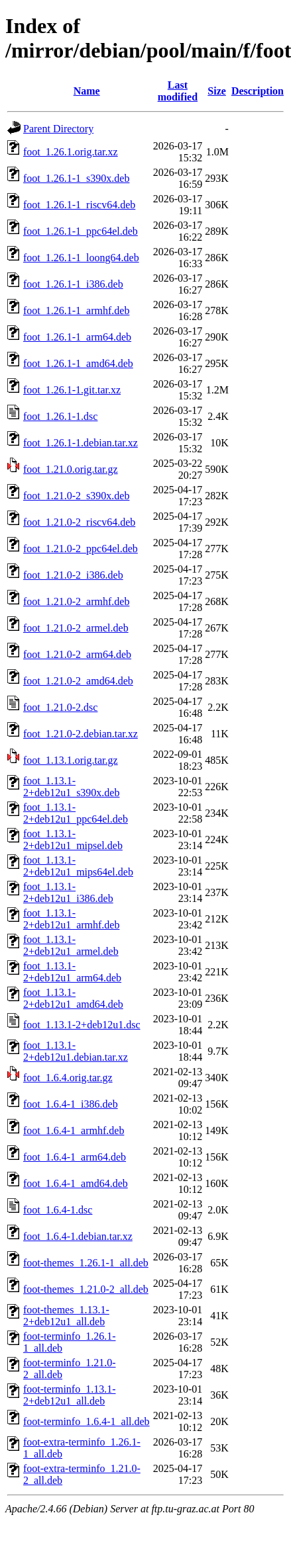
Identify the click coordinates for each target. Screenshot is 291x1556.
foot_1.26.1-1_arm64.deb (77, 337)
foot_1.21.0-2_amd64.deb (78, 680)
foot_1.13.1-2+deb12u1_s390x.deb (71, 786)
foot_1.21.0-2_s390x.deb (76, 495)
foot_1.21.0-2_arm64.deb (77, 654)
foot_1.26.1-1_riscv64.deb (79, 204)
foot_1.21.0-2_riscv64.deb (79, 522)
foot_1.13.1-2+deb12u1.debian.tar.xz (75, 1051)
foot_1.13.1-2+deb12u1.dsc (82, 1024)
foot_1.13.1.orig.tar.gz (70, 760)
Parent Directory (58, 128)
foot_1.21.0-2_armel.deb (76, 628)
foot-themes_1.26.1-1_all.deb (85, 1262)
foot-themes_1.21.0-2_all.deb (85, 1289)
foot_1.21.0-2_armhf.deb (76, 601)
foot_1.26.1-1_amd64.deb (78, 363)
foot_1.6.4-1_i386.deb (70, 1104)
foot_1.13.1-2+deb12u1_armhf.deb (71, 918)
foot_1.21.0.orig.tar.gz (70, 469)
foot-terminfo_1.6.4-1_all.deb (86, 1421)
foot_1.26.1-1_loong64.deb (81, 257)
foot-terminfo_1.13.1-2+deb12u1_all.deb (69, 1395)
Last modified (178, 90)
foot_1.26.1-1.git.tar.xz (72, 389)
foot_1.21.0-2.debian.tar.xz (80, 733)
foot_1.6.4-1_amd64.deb (75, 1183)
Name (87, 91)
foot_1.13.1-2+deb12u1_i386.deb (68, 892)
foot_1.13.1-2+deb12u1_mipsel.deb (73, 839)
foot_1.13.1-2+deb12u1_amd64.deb (73, 998)
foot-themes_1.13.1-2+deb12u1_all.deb (66, 1315)
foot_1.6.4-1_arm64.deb (74, 1157)
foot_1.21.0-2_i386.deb (73, 575)
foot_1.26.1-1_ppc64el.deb (80, 231)
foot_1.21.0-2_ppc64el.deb (80, 548)
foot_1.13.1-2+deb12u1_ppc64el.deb (75, 813)
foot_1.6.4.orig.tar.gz (68, 1077)
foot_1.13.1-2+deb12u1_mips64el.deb (78, 866)
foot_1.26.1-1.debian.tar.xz (80, 442)
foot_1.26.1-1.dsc (60, 416)
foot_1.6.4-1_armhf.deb (73, 1130)
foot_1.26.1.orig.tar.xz (70, 151)
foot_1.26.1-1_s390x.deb (76, 178)
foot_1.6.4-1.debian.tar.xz (78, 1236)
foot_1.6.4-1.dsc (57, 1209)
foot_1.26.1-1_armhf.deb (76, 310)
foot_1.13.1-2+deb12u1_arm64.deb (72, 971)
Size (216, 91)
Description (257, 91)
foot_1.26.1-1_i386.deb (73, 284)
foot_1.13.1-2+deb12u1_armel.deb (71, 945)
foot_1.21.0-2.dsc (60, 707)
